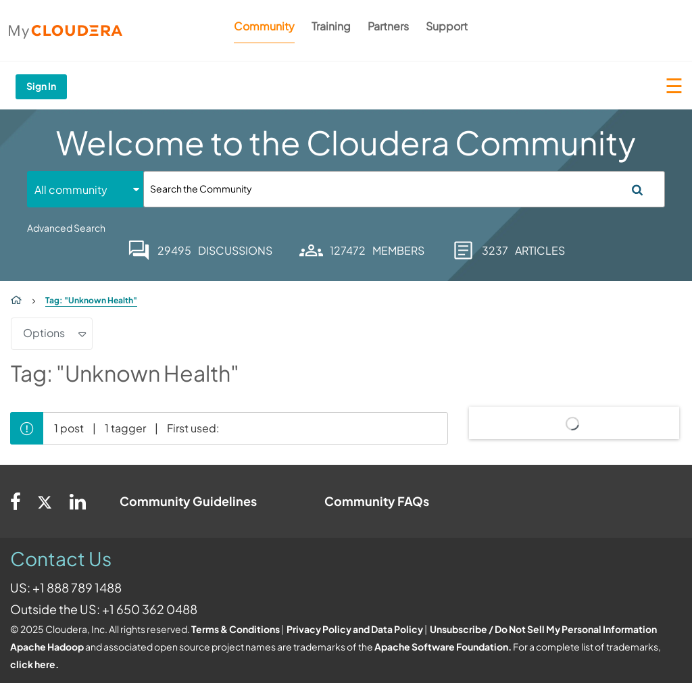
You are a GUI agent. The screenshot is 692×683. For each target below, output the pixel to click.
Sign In (41, 86)
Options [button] (44, 333)
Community (264, 26)
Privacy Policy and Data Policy (355, 629)
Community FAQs (376, 501)
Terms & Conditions (235, 629)
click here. (34, 664)
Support (447, 26)
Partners (388, 26)
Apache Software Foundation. (443, 646)
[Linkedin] (78, 501)
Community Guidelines (188, 501)
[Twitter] (45, 501)
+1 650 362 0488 (149, 609)
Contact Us (61, 558)
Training (331, 26)
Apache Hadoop (47, 646)
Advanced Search (66, 228)
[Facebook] (15, 501)
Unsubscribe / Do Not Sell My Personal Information (543, 629)
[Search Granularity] (85, 189)
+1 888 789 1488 (77, 587)
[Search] (404, 189)
